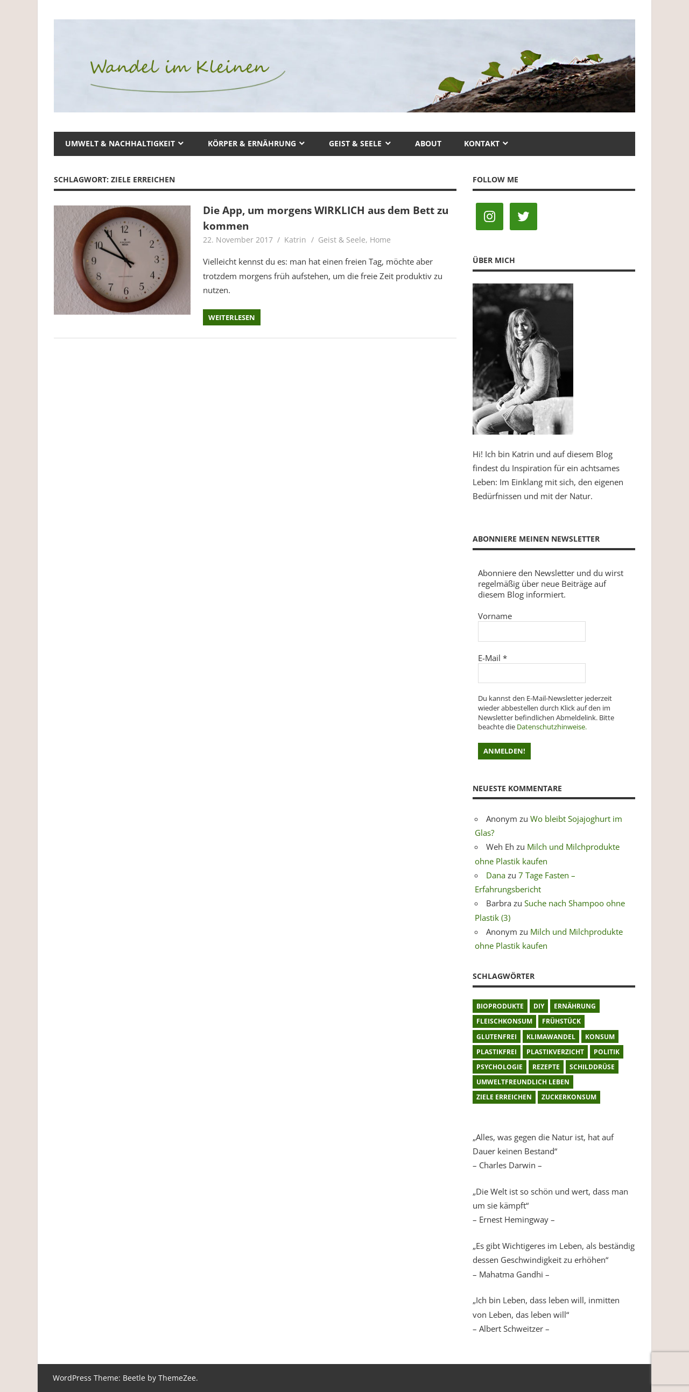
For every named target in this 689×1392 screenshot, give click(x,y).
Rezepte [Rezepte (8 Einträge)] (546, 1066)
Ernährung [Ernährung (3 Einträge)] (575, 1006)
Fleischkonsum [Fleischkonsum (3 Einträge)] (504, 1021)
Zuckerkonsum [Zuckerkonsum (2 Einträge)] (569, 1097)
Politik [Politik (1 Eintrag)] (607, 1051)
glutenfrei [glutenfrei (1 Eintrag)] (496, 1036)
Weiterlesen (231, 317)
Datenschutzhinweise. (552, 726)
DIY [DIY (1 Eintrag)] (538, 1006)
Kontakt (482, 143)
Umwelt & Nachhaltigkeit (120, 143)
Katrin (295, 240)
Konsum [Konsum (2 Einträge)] (600, 1036)
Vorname (495, 615)
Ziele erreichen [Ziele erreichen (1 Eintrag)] (504, 1097)
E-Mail (492, 657)
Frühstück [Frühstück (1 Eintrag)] (561, 1021)
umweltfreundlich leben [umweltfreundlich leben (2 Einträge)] (523, 1081)
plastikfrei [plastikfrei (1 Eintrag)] (496, 1051)
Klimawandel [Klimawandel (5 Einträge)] (550, 1036)
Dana (495, 875)
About (428, 143)
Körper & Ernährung (252, 143)
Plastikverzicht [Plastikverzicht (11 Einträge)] (555, 1051)
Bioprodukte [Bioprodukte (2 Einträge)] (500, 1006)
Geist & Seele (355, 143)
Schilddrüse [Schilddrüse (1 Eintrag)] (592, 1066)
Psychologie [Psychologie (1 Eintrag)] (499, 1066)
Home (380, 240)
